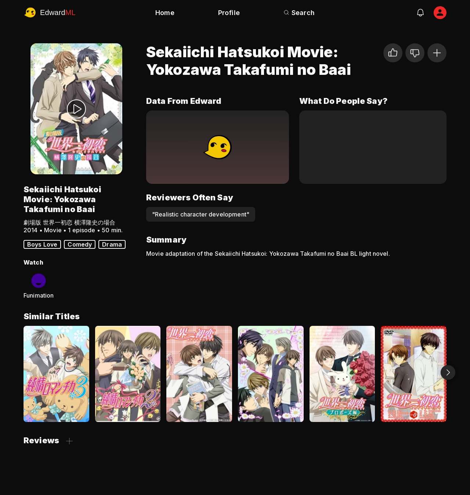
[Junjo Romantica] (271, 374)
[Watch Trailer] (76, 108)
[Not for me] (414, 52)
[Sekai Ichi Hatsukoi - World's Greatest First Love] (199, 374)
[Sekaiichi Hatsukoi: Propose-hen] (342, 374)
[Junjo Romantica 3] (56, 374)
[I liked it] (392, 52)
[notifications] (420, 12)
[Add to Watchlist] (436, 52)
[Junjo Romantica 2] (128, 374)
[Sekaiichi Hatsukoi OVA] (413, 374)
